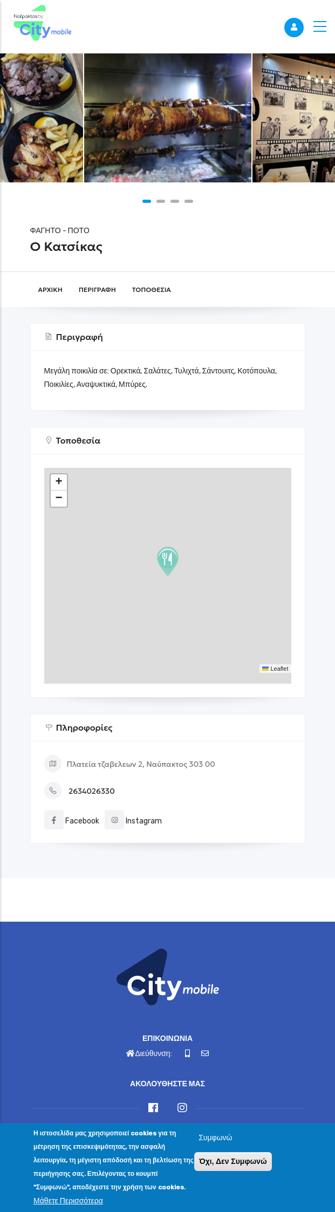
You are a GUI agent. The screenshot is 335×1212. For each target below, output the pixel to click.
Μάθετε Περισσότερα (68, 1201)
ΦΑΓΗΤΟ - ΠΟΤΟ (60, 230)
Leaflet (275, 668)
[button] (146, 201)
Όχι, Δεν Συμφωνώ (233, 1161)
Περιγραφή (97, 289)
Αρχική (50, 289)
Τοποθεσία (151, 289)
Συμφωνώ (215, 1137)
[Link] (40, 24)
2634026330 (92, 791)
